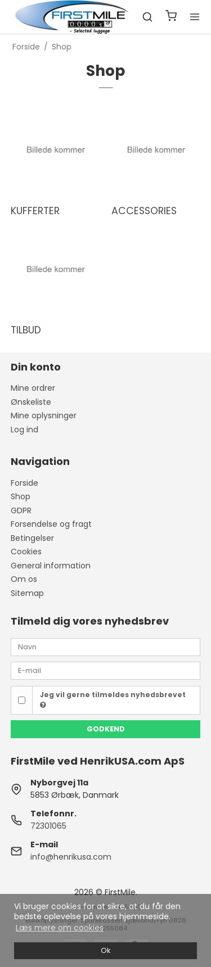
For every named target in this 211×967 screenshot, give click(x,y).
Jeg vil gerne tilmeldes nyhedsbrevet (113, 699)
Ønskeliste (31, 402)
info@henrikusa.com (70, 856)
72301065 (48, 826)
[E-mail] (106, 670)
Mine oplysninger (44, 415)
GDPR (21, 510)
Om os (24, 579)
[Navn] (106, 646)
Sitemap (27, 593)
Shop (20, 496)
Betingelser (32, 538)
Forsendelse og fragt (51, 524)
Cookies (26, 551)
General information (51, 565)
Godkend (106, 729)
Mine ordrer (33, 388)
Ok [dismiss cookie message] (105, 950)
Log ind (24, 429)
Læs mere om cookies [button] (60, 927)
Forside (24, 483)
